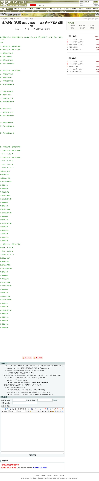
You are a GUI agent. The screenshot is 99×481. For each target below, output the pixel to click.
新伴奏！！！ (11, 380)
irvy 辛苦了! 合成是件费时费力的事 (17, 370)
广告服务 (37, 475)
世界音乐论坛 (92, 11)
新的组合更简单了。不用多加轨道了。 (21, 390)
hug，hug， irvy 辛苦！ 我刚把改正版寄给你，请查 (22, 368)
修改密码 (82, 28)
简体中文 (33, 5)
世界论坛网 (4, 19)
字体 (11, 411)
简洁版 (72, 28)
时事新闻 (88, 8)
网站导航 (55, 475)
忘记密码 (92, 25)
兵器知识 (59, 8)
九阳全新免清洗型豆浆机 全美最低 (30, 19)
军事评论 (52, 8)
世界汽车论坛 (35, 11)
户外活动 (81, 8)
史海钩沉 (66, 8)
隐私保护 (62, 475)
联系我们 (43, 475)
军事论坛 (9, 8)
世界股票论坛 (63, 11)
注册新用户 (56, 400)
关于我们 (49, 475)
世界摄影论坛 (49, 11)
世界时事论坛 (21, 11)
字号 (19, 411)
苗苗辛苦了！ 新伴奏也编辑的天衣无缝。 (19, 378)
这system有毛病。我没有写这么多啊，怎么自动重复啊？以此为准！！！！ (26, 375)
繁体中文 (41, 5)
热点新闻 (23, 8)
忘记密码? (96, 5)
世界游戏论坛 (78, 11)
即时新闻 (16, 8)
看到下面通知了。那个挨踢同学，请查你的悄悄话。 (22, 392)
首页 (3, 8)
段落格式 (4, 411)
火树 (27, 14)
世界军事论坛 (7, 11)
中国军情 (38, 8)
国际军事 (45, 8)
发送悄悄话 (47, 29)
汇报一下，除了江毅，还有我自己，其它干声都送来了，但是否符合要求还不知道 (28, 365)
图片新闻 (31, 8)
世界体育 (74, 8)
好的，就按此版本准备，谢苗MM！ (20, 382)
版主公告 (92, 28)
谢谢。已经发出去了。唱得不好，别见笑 (22, 394)
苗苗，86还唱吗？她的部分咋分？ (14, 385)
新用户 (95, 1)
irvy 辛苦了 (10, 373)
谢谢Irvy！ (10, 387)
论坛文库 (82, 25)
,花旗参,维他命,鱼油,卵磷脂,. (24, 468)
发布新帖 (73, 25)
